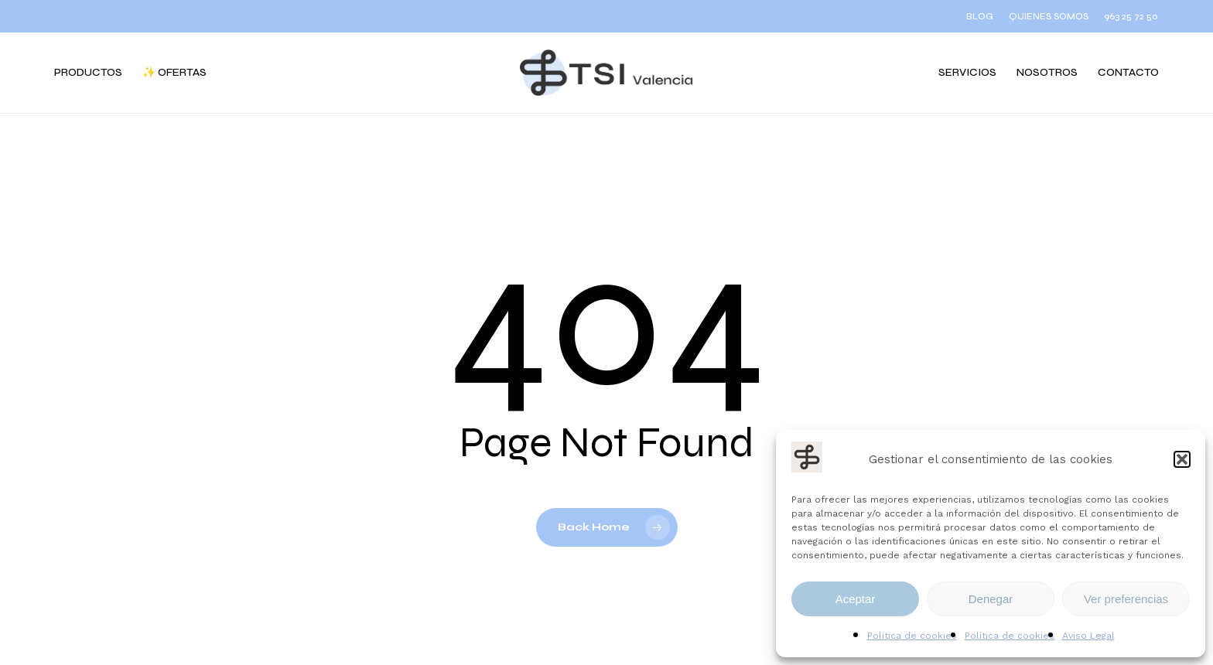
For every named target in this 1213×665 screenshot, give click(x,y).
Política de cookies (912, 635)
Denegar (991, 598)
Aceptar (855, 598)
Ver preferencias (1126, 598)
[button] (1182, 459)
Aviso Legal (1088, 635)
